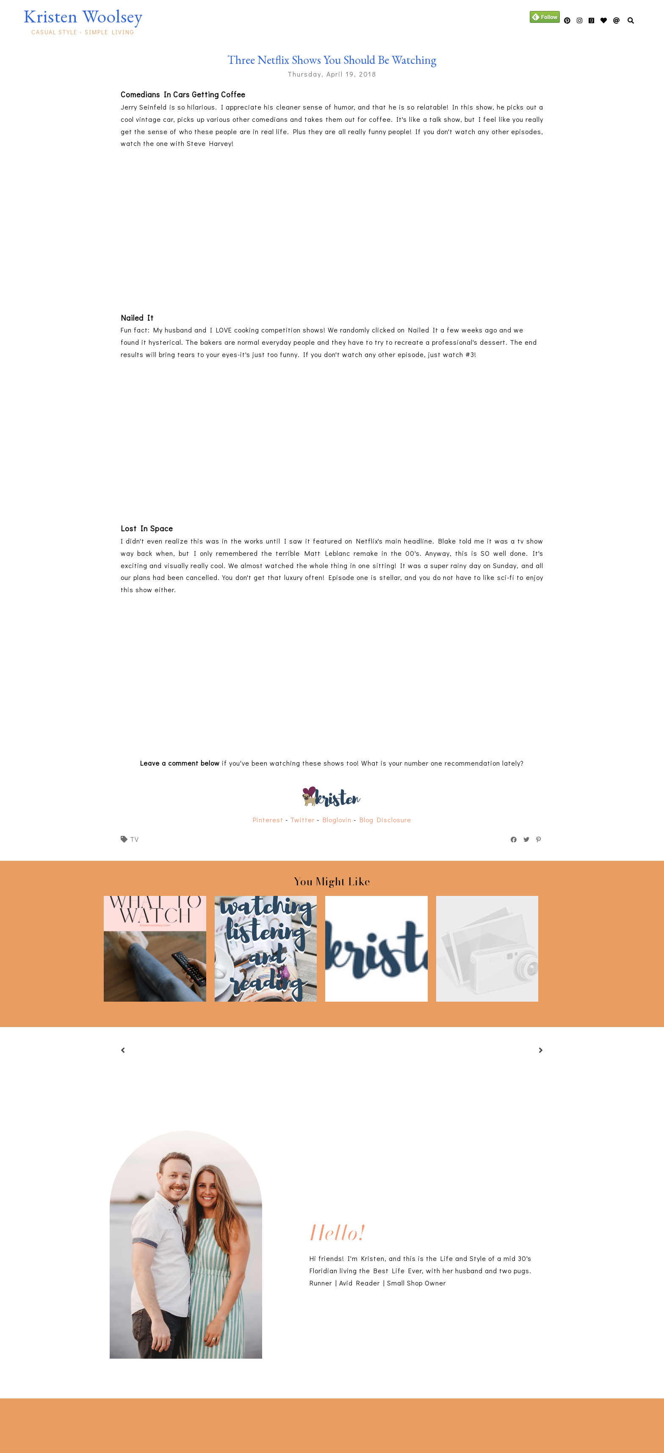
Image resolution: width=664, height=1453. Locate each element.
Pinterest (268, 819)
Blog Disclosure (385, 819)
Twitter (302, 819)
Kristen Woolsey (83, 16)
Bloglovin (337, 819)
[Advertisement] (149, 1424)
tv (134, 839)
